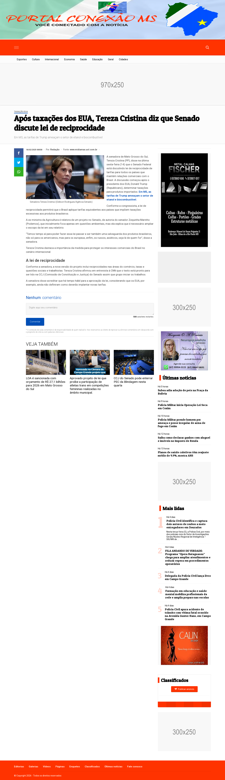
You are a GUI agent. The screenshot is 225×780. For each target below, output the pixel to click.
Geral (111, 59)
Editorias (19, 766)
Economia (69, 59)
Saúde (83, 59)
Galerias (33, 766)
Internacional (52, 59)
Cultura (36, 59)
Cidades (123, 59)
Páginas (60, 766)
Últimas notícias (113, 766)
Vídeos (47, 766)
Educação (97, 59)
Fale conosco (134, 766)
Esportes (22, 59)
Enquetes (74, 766)
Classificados (92, 766)
